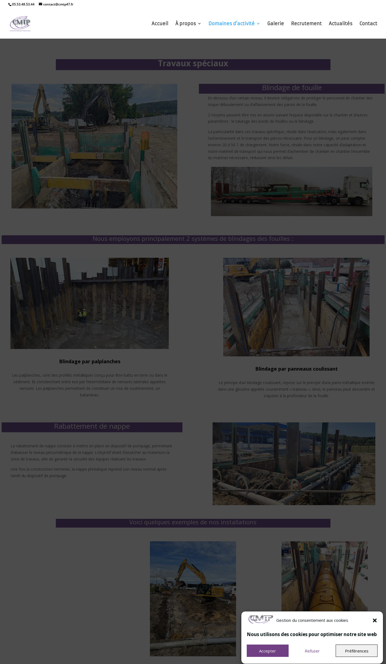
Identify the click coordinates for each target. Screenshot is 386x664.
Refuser (312, 656)
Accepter (267, 656)
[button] (375, 626)
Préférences (356, 656)
